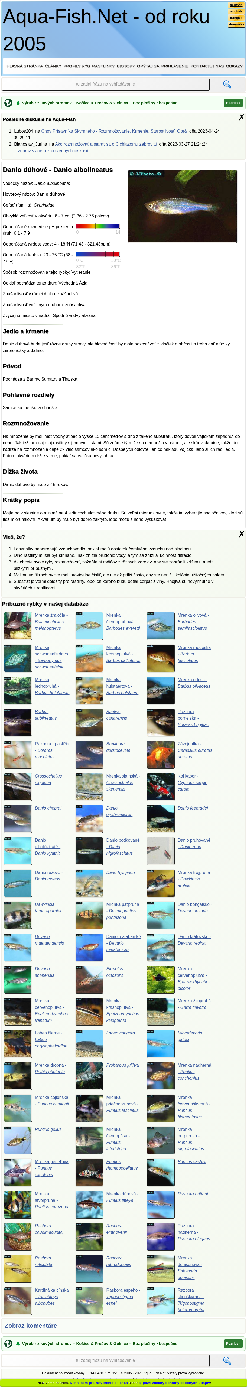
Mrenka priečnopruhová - (107, 1109)
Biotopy (126, 66)
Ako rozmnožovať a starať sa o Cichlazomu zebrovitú (106, 144)
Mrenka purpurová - (175, 1141)
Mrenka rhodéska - (179, 658)
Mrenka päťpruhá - (107, 915)
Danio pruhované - (179, 851)
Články (53, 66)
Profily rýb (76, 66)
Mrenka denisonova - (175, 1270)
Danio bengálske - (179, 915)
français (236, 18)
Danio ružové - (33, 884)
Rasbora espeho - (108, 1302)
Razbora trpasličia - (29, 755)
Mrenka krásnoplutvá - (108, 658)
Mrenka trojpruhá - (179, 884)
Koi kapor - (177, 787)
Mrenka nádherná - (179, 1077)
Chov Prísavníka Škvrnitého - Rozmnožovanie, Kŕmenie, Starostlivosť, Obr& (114, 131)
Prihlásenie (174, 66)
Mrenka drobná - (35, 1077)
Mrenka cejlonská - (36, 1109)
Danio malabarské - (103, 948)
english (236, 12)
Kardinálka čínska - (36, 1302)
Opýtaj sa (148, 66)
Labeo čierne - (36, 1044)
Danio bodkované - (107, 851)
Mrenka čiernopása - (102, 1141)
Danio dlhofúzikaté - (32, 851)
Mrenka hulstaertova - (107, 690)
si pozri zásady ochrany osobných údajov (174, 1383)
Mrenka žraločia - (36, 626)
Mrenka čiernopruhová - (107, 626)
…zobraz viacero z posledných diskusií (51, 150)
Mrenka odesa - (179, 690)
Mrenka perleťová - (36, 1173)
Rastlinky (103, 66)
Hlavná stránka (24, 66)
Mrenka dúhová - (107, 1205)
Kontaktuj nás (207, 66)
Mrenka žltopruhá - (179, 1012)
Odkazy (234, 66)
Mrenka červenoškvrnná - (179, 1109)
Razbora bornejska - (178, 722)
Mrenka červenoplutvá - (179, 980)
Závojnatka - (177, 755)
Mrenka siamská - (108, 787)
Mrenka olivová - (178, 626)
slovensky (236, 25)
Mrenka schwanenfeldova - (36, 658)
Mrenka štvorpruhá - (36, 1205)
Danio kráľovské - (179, 948)
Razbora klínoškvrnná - (176, 1302)
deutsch (236, 5)
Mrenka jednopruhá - (32, 690)
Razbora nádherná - (179, 1238)
